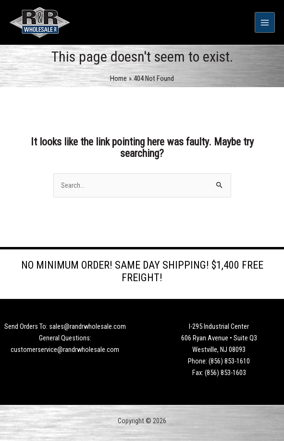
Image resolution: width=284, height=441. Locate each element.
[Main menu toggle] (264, 22)
